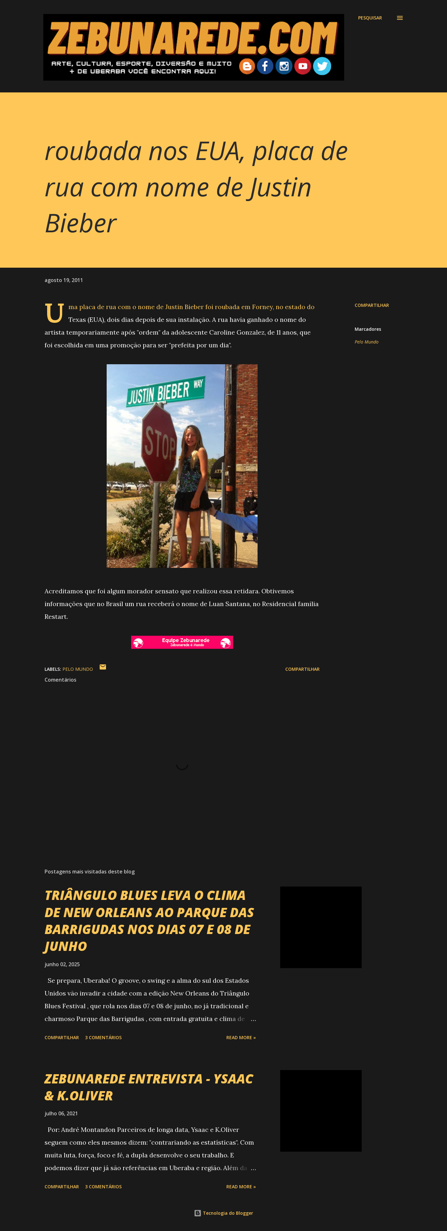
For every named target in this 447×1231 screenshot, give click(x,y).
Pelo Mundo (367, 342)
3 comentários (103, 1037)
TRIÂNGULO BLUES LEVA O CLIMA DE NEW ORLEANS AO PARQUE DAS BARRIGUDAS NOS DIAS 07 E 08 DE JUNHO (149, 920)
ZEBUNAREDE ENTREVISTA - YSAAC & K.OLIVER (149, 1087)
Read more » (241, 1037)
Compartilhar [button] (372, 305)
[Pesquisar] (370, 18)
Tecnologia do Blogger (223, 1213)
